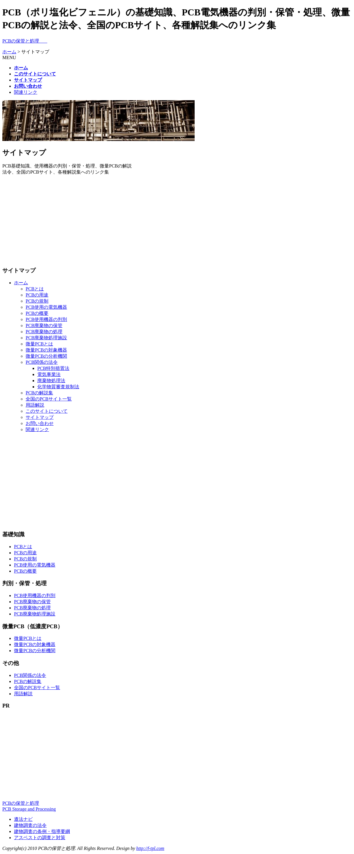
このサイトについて (47, 411)
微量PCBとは (39, 343)
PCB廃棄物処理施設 (46, 337)
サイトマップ (40, 417)
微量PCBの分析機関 (46, 356)
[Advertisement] (177, 221)
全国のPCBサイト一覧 (49, 398)
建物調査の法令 (30, 825)
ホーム (9, 51)
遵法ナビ (23, 819)
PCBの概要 (37, 313)
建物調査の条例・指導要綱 (42, 831)
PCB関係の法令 (42, 362)
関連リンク (25, 92)
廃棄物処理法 (51, 380)
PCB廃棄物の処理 (44, 331)
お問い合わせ (40, 423)
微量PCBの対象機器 (46, 349)
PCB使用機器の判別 (46, 319)
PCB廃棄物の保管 (44, 325)
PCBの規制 (37, 301)
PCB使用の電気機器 (46, 307)
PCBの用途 (37, 294)
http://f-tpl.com (150, 848)
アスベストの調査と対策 (39, 837)
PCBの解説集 (39, 392)
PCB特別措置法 (53, 368)
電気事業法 (49, 374)
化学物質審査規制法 (58, 386)
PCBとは (35, 288)
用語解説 (35, 405)
